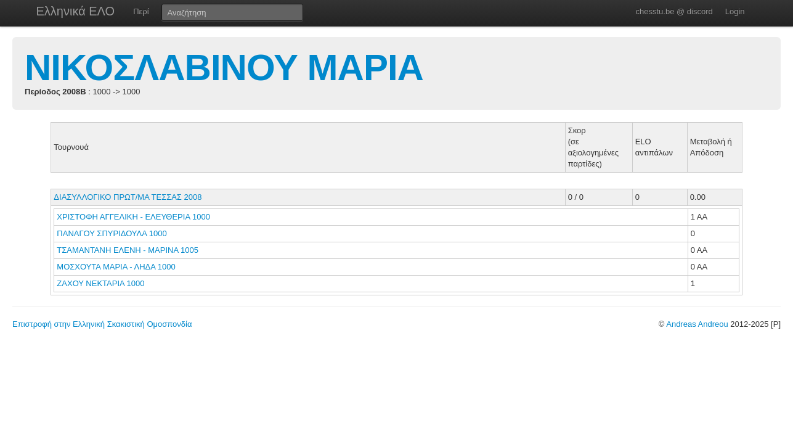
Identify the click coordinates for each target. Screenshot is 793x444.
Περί (140, 11)
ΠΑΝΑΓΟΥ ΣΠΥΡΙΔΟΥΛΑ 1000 (111, 233)
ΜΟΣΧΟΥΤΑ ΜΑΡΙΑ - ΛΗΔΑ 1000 (116, 266)
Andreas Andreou (697, 324)
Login (735, 11)
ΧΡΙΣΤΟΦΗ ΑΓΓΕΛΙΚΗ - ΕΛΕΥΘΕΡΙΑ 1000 (133, 216)
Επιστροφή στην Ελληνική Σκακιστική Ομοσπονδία (102, 324)
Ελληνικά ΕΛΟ (75, 11)
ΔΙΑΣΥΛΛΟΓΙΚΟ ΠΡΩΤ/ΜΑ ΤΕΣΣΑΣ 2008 (127, 197)
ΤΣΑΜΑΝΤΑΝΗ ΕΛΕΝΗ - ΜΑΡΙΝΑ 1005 (127, 250)
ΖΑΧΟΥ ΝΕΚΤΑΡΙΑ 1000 (100, 283)
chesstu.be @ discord (673, 11)
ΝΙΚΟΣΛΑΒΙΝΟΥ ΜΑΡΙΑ (224, 67)
